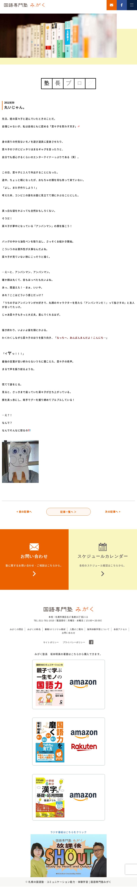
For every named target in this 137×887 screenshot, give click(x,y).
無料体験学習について (98, 630)
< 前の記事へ (24, 512)
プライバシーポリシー (74, 643)
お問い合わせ (68, 633)
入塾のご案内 (76, 630)
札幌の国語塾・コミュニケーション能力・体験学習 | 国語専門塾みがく (69, 882)
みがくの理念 (16, 630)
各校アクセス (120, 630)
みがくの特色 (34, 630)
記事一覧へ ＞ (68, 512)
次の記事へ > (112, 512)
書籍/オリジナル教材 (55, 630)
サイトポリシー (51, 643)
